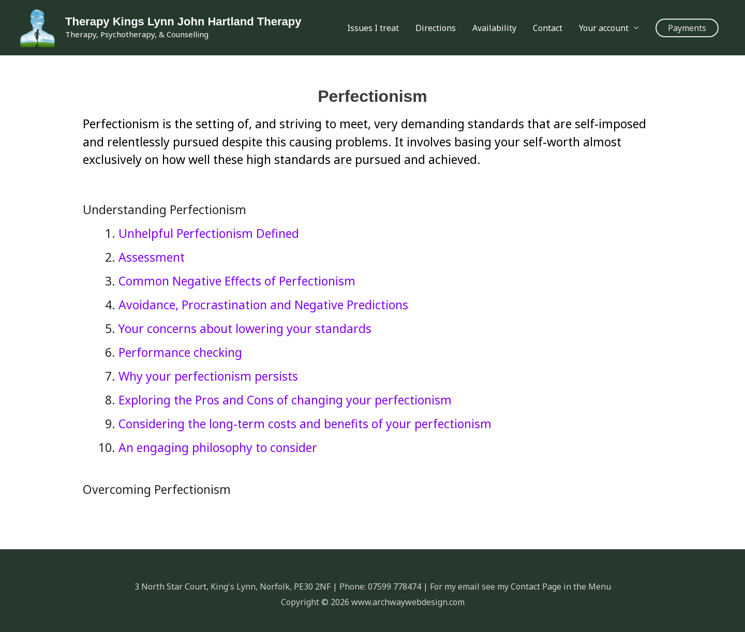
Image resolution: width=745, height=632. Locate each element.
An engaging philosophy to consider (217, 447)
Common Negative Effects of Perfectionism (236, 281)
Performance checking (180, 352)
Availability (494, 28)
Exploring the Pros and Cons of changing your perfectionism (285, 400)
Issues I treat (373, 28)
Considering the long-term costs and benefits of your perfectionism (304, 423)
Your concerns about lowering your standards (244, 328)
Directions (435, 28)
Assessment (151, 257)
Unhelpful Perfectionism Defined (208, 233)
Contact (547, 28)
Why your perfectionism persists (208, 376)
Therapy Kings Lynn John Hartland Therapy (183, 21)
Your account (604, 28)
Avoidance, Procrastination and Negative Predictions (263, 304)
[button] (687, 28)
